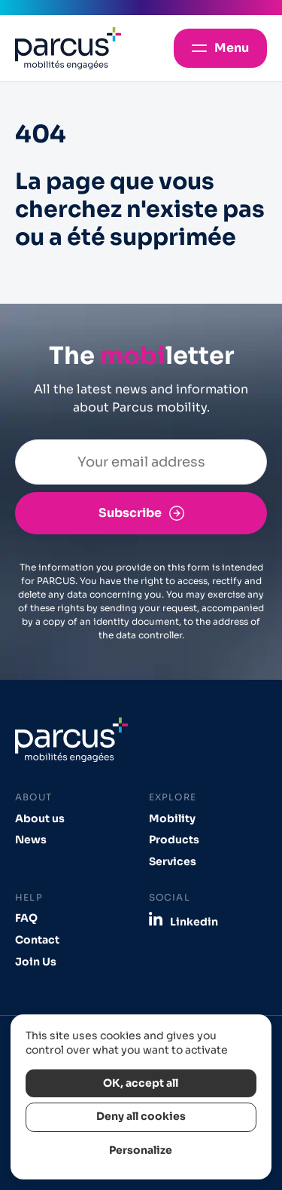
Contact (37, 940)
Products (174, 840)
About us (40, 818)
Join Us (35, 962)
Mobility (172, 818)
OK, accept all (140, 1083)
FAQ (26, 918)
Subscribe (130, 513)
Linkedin (194, 921)
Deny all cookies (141, 1116)
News (31, 840)
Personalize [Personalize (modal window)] (140, 1150)
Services (172, 861)
